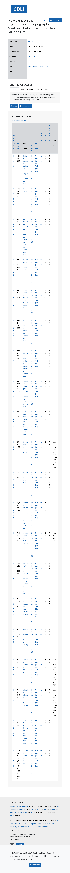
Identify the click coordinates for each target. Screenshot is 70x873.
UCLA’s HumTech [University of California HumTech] (41, 827)
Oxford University (20, 812)
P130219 (13, 449)
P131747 (13, 540)
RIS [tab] (46, 89)
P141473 (13, 697)
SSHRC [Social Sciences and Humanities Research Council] (12, 816)
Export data (54, 20)
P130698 (13, 510)
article (30, 41)
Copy (14, 106)
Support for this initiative (19, 806)
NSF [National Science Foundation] (31, 809)
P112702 (13, 267)
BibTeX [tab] (39, 89)
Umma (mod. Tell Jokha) (36, 163)
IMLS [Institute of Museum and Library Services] (46, 809)
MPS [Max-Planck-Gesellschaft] (58, 806)
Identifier (14, 143)
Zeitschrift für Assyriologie (38, 66)
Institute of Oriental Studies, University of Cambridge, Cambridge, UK (25, 578)
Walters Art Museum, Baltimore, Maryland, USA (25, 330)
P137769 (13, 606)
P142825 (13, 758)
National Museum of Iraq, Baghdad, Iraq (25, 606)
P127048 (13, 389)
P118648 (13, 328)
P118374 (13, 297)
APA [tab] (22, 89)
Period (32, 148)
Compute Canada (44, 823)
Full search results (19, 120)
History (44, 20)
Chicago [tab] (15, 89)
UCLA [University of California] (33, 812)
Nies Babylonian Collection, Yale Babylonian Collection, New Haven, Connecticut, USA (25, 237)
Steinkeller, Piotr (34, 56)
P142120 (13, 728)
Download (25, 106)
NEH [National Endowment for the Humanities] (38, 809)
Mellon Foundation (19, 809)
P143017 (13, 358)
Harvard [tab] (30, 89)
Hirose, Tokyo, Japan (25, 191)
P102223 (13, 163)
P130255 (13, 480)
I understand (35, 865)
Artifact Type (41, 140)
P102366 (13, 196)
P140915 (13, 667)
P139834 (13, 637)
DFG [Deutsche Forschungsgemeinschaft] (22, 816)
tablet (41, 158)
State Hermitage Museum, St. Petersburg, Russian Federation (25, 363)
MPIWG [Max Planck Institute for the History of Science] (28, 827)
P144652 (13, 419)
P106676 (13, 227)
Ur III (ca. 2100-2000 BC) (32, 168)
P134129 (13, 571)
